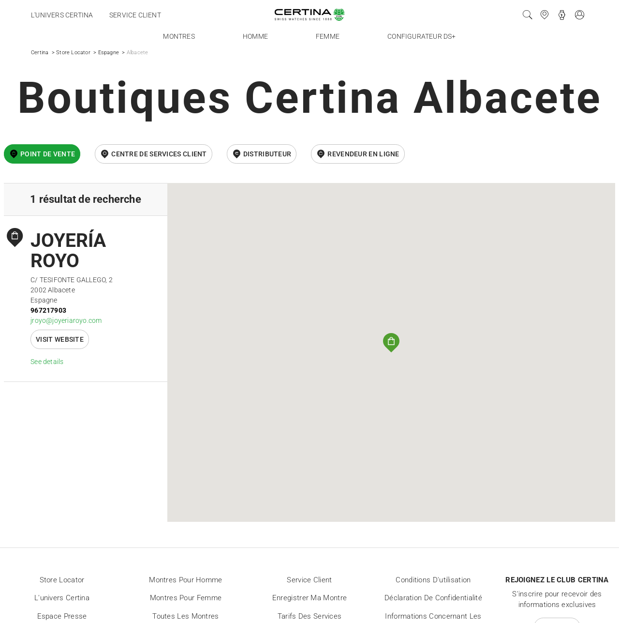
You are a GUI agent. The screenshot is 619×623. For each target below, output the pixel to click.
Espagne (108, 52)
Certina (39, 52)
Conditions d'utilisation (433, 580)
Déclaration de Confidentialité (433, 597)
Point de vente (47, 154)
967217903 (48, 310)
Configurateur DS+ (421, 36)
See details (46, 361)
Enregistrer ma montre (309, 597)
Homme (255, 36)
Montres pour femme (185, 597)
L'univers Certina (62, 15)
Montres (178, 36)
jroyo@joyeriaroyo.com (66, 320)
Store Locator (73, 52)
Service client (135, 15)
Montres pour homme (185, 580)
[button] (391, 342)
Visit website (60, 339)
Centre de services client (159, 154)
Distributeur (267, 154)
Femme (327, 36)
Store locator (62, 580)
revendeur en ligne (363, 154)
